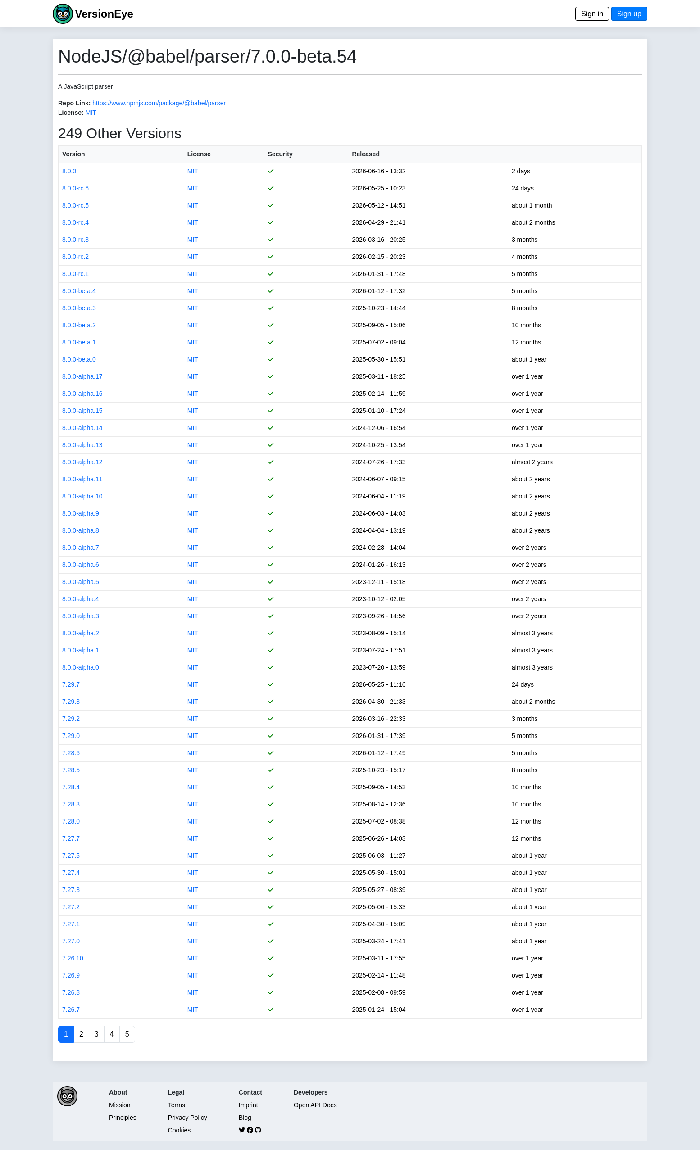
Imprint (248, 1105)
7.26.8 (71, 992)
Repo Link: (74, 103)
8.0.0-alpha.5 (80, 581)
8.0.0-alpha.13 (82, 444)
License (199, 154)
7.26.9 (71, 975)
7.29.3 (71, 701)
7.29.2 (71, 718)
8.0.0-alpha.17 (82, 376)
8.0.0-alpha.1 (80, 650)
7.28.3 (71, 804)
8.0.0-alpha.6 (80, 564)
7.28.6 (71, 752)
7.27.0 (71, 941)
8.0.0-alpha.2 (80, 633)
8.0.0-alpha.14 (82, 427)
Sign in (592, 14)
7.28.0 (71, 821)
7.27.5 (71, 855)
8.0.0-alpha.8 (80, 530)
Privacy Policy (187, 1117)
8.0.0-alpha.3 (80, 616)
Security (280, 154)
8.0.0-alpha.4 (80, 598)
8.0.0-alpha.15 (82, 410)
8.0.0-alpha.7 (80, 547)
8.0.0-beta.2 (79, 325)
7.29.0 (71, 735)
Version (73, 154)
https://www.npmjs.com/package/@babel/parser (159, 103)
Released (365, 154)
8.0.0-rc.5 (75, 205)
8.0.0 (69, 171)
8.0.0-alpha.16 (82, 393)
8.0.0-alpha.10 (82, 496)
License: (71, 112)
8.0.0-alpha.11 (82, 479)
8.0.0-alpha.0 (80, 667)
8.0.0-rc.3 (75, 239)
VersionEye (104, 14)
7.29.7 (71, 684)
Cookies (179, 1130)
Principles (122, 1117)
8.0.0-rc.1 (75, 273)
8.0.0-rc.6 (75, 188)
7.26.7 (71, 1009)
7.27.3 (71, 889)
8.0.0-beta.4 (79, 290)
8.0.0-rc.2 (75, 256)
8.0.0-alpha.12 (82, 462)
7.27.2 (71, 906)
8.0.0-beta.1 (79, 342)
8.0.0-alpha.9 (80, 513)
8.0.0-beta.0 (79, 359)
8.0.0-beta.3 (79, 308)
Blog (245, 1117)
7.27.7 (71, 838)
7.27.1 (71, 924)
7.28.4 (71, 787)
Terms (176, 1105)
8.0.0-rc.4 (75, 222)
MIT (91, 112)
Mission (119, 1105)
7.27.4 (71, 872)
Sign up (629, 14)
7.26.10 (72, 958)
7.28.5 (71, 770)
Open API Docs (315, 1105)
